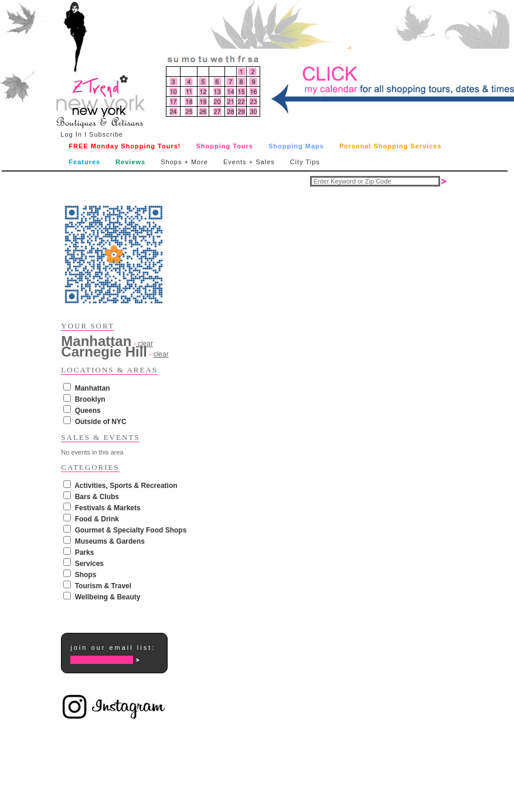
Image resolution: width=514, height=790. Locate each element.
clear (161, 354)
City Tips (305, 161)
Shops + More (184, 161)
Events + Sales (249, 161)
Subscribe (106, 134)
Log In (71, 134)
